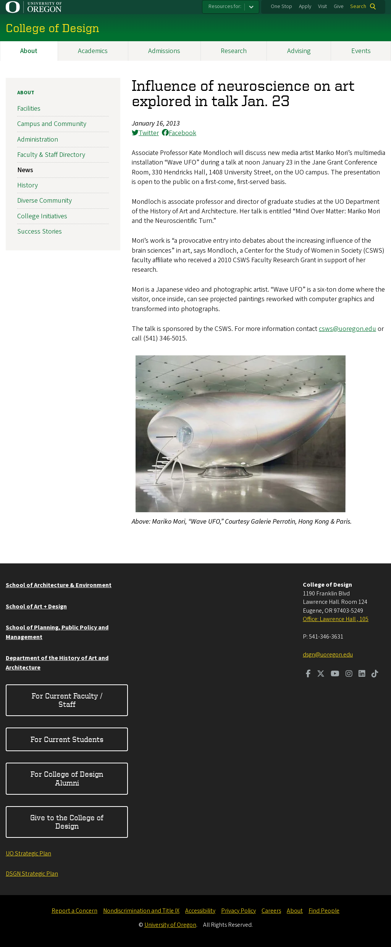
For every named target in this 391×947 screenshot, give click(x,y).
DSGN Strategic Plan (32, 874)
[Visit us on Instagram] (349, 674)
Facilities (28, 108)
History (27, 185)
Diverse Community (44, 200)
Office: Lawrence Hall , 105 (335, 619)
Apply (305, 6)
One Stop (281, 6)
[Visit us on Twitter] (321, 674)
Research (234, 51)
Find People (324, 911)
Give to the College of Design (66, 821)
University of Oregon (170, 925)
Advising (299, 51)
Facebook (179, 133)
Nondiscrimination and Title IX (141, 911)
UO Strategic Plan (28, 853)
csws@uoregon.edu (347, 329)
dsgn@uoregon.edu (328, 654)
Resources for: (224, 6)
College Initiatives (42, 216)
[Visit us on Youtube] (335, 674)
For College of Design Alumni (67, 778)
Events (361, 51)
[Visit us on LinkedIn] (361, 674)
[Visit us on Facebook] (308, 674)
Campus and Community (51, 124)
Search (358, 6)
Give (339, 6)
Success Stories (39, 231)
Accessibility (200, 911)
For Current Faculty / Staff (67, 699)
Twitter (145, 133)
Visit (322, 6)
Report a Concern (74, 911)
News (25, 170)
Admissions (164, 51)
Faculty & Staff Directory (51, 154)
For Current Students (67, 739)
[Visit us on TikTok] (374, 674)
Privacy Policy (238, 911)
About (28, 51)
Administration (37, 139)
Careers (271, 911)
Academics (93, 51)
